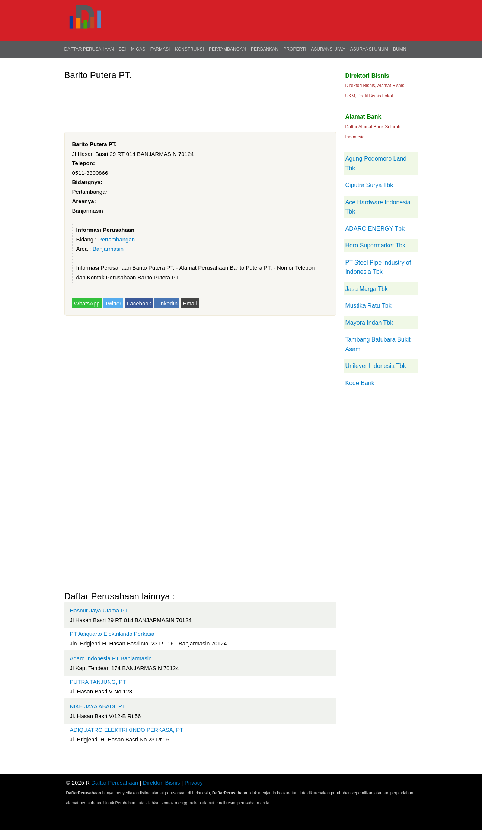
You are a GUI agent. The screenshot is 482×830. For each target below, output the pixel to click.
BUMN (399, 49)
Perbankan (264, 49)
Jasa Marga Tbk (366, 289)
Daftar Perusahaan (89, 49)
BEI (122, 49)
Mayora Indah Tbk (369, 323)
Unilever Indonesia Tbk (375, 366)
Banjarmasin (108, 249)
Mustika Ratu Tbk (368, 305)
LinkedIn (167, 303)
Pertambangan (227, 49)
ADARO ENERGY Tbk (375, 228)
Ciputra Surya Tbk (369, 185)
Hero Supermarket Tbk (375, 245)
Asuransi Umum (369, 49)
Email (190, 303)
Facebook (139, 303)
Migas (138, 49)
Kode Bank (359, 383)
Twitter (113, 303)
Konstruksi (189, 49)
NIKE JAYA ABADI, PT (98, 706)
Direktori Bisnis (161, 782)
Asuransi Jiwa (328, 49)
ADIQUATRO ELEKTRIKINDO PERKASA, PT (126, 730)
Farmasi (160, 49)
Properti (294, 49)
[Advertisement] (199, 101)
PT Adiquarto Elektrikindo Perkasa (112, 634)
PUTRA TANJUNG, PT (98, 682)
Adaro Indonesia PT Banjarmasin (111, 658)
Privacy (194, 782)
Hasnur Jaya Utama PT (99, 610)
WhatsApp (87, 303)
